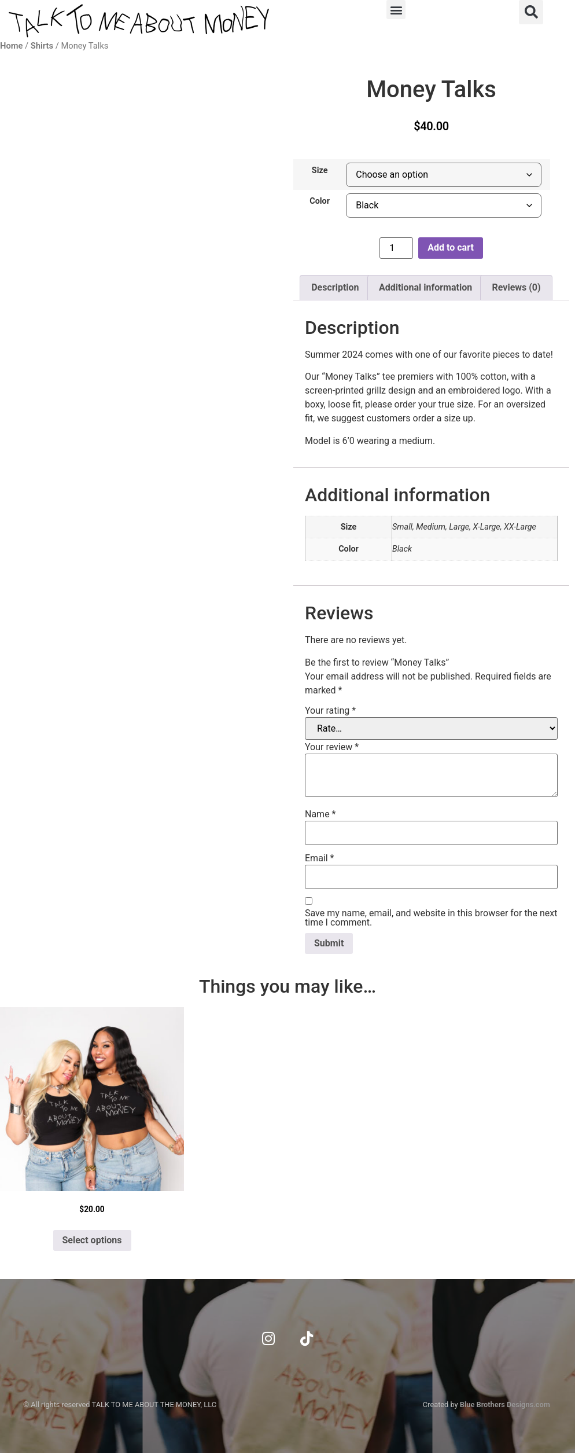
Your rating (330, 710)
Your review (332, 747)
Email (319, 858)
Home (11, 46)
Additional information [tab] (425, 287)
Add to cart (450, 247)
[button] (396, 9)
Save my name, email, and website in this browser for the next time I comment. (431, 918)
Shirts (42, 46)
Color (319, 201)
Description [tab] (335, 287)
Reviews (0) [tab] (516, 287)
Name (320, 814)
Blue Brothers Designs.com (505, 1405)
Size (320, 171)
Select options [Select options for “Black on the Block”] (92, 1240)
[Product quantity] (396, 248)
